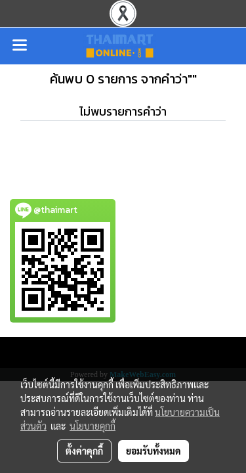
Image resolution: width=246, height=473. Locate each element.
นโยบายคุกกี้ (92, 426)
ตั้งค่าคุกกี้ (84, 451)
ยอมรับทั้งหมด (153, 451)
